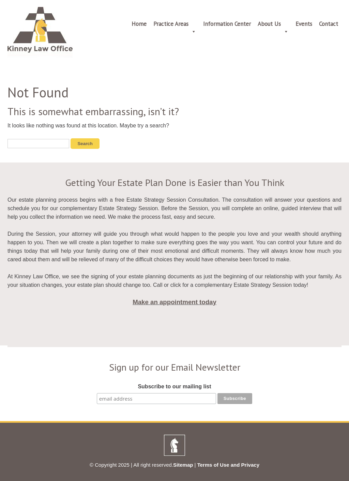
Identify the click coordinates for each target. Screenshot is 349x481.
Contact (328, 24)
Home (139, 24)
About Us (273, 25)
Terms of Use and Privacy (228, 465)
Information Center (227, 24)
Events (303, 24)
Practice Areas (174, 25)
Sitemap (183, 465)
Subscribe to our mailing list (174, 386)
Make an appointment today (174, 302)
